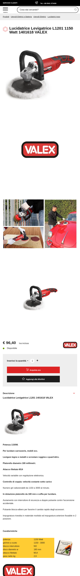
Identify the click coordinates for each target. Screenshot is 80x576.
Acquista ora (33, 369)
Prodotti (6, 17)
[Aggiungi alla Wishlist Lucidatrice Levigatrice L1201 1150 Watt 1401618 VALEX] (33, 379)
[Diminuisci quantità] (27, 360)
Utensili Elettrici (39, 17)
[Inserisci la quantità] (32, 361)
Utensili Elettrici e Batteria (21, 17)
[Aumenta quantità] (37, 360)
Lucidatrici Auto (54, 17)
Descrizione (8, 393)
